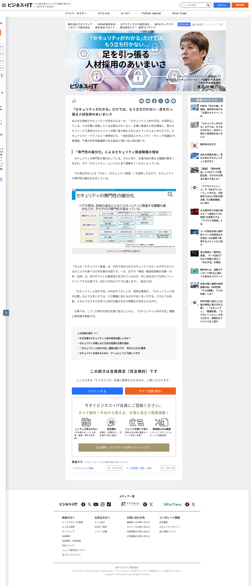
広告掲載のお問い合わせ (138, 536)
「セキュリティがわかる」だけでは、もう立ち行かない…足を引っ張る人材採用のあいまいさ (211, 130)
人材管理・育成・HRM (140, 468)
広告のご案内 (101, 526)
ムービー (125, 13)
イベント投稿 (101, 531)
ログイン (222, 5)
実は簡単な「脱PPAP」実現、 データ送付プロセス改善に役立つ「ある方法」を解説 (211, 257)
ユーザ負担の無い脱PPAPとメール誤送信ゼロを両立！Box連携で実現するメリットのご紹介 (211, 238)
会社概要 (163, 522)
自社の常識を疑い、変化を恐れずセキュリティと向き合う (211, 158)
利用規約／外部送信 (71, 540)
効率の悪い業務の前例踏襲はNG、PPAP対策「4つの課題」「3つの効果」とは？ (211, 288)
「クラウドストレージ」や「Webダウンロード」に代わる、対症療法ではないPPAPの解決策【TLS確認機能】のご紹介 (211, 194)
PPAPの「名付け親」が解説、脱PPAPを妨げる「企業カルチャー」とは (211, 110)
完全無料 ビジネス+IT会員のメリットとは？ (123, 447)
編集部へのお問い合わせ (138, 522)
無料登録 (240, 5)
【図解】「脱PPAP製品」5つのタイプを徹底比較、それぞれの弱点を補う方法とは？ (211, 173)
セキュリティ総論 (84, 468)
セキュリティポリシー (169, 526)
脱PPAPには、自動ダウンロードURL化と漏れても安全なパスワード (211, 273)
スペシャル (104, 13)
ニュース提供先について (73, 549)
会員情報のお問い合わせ (138, 531)
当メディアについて (71, 554)
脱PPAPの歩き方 (208, 144)
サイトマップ (68, 531)
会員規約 (66, 536)
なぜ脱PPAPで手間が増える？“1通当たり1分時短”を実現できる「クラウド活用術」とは (211, 217)
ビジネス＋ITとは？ (45, 6)
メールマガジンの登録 (72, 522)
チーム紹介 (100, 522)
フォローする (116, 468)
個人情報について (167, 531)
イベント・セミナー (75, 13)
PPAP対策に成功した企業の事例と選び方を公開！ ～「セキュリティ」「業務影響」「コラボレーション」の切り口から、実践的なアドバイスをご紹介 (211, 311)
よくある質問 (68, 526)
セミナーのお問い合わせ (138, 526)
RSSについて (68, 545)
